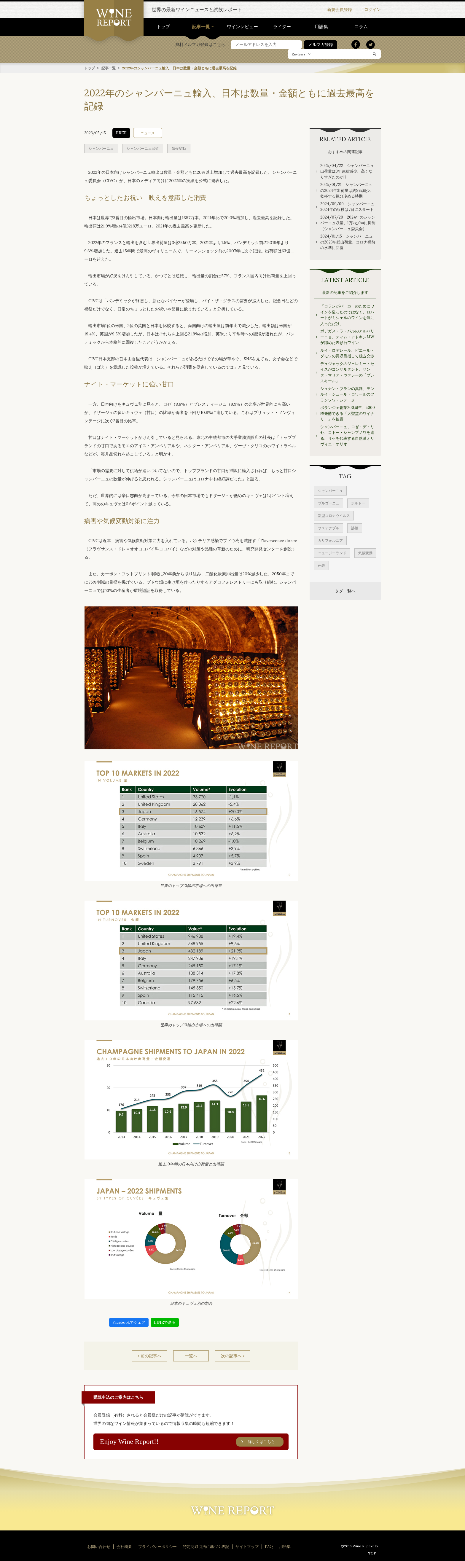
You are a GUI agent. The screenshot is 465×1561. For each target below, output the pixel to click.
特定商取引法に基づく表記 (206, 1546)
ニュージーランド (332, 552)
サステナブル (328, 527)
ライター (282, 26)
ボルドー (358, 503)
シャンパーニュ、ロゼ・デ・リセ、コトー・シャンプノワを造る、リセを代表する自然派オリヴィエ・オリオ (347, 435)
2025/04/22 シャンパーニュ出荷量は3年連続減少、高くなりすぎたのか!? (347, 171)
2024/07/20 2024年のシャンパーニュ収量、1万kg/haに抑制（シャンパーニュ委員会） (347, 222)
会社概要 (124, 1546)
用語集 (321, 26)
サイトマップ (247, 1546)
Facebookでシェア (128, 1322)
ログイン (372, 9)
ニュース (148, 132)
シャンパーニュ (101, 148)
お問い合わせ (98, 1546)
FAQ (269, 1546)
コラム (361, 26)
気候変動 (179, 148)
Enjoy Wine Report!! (192, 1442)
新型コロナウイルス (334, 515)
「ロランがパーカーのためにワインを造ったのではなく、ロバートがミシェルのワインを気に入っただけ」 (347, 314)
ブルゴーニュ (328, 503)
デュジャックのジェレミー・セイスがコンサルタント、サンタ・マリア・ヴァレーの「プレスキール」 (347, 372)
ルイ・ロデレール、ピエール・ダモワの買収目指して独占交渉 (347, 353)
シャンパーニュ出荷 (143, 148)
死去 (321, 565)
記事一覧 (201, 26)
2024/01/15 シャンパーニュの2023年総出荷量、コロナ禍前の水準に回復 (347, 241)
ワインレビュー (242, 26)
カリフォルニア (330, 540)
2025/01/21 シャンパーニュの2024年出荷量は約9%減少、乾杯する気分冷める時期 (347, 190)
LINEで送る (165, 1322)
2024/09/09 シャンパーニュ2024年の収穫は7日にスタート (347, 206)
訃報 (354, 527)
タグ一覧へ (345, 590)
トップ (163, 26)
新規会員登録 (339, 9)
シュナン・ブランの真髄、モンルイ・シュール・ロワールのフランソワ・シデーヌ (347, 394)
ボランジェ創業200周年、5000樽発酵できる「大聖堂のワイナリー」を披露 (347, 413)
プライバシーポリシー (157, 1546)
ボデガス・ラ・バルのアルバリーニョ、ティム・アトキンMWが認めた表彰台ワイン (347, 336)
